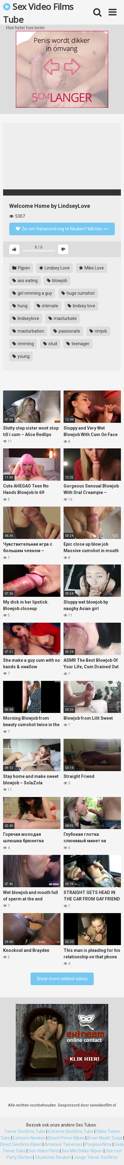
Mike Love (91, 267)
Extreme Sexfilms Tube (70, 1131)
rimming (23, 343)
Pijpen (21, 267)
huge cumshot (78, 293)
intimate (47, 305)
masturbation (28, 331)
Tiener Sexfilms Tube (24, 1131)
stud (50, 343)
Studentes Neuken (53, 1157)
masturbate (62, 318)
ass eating (25, 280)
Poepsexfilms (98, 1144)
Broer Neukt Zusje (104, 1137)
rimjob (98, 331)
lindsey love (81, 305)
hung (19, 305)
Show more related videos (62, 978)
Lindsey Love (54, 267)
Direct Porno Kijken (66, 1137)
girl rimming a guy (32, 293)
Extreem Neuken (29, 1137)
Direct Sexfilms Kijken (21, 1144)
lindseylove (25, 318)
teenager (77, 343)
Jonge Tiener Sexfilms (96, 1157)
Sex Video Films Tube (38, 13)
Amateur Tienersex (63, 1144)
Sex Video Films (43, 1150)
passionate (66, 331)
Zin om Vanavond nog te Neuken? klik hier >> (62, 228)
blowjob (57, 280)
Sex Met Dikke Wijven (82, 1150)
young (21, 356)
